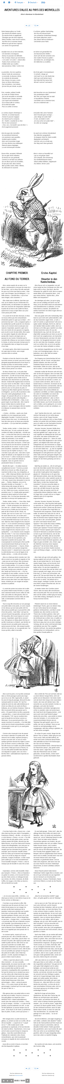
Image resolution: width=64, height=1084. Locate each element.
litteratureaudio (19, 1075)
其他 (43, 2)
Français (19, 2)
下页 (36, 25)
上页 (28, 25)
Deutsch (33, 2)
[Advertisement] (32, 18)
